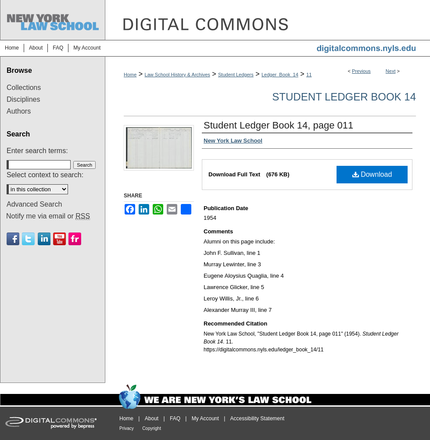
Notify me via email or (48, 216)
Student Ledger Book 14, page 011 (278, 125)
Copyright (151, 428)
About (151, 418)
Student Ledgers (236, 74)
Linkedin (44, 239)
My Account (205, 418)
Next (391, 71)
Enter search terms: (37, 150)
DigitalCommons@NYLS (267, 20)
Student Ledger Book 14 (344, 97)
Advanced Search (34, 204)
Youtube (59, 239)
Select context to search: (45, 175)
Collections (24, 87)
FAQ (175, 418)
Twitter (28, 239)
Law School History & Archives (177, 74)
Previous (361, 71)
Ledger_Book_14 (280, 74)
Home (130, 74)
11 (309, 74)
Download (372, 174)
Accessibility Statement (257, 418)
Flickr (74, 239)
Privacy (126, 428)
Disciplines (23, 99)
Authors (19, 111)
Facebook (13, 239)
